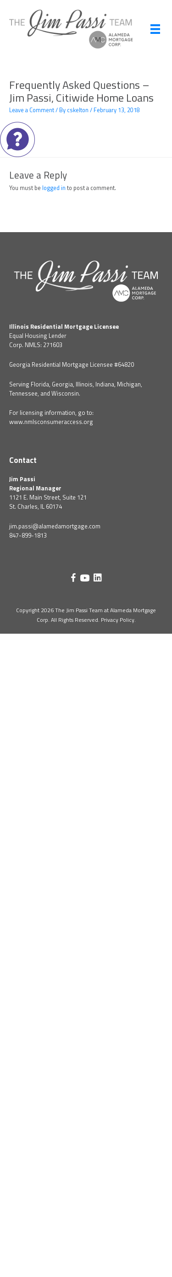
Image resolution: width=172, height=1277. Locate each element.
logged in (54, 188)
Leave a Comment (31, 110)
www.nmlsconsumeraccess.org (51, 421)
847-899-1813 (28, 535)
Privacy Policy (117, 619)
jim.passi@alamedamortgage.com (54, 526)
